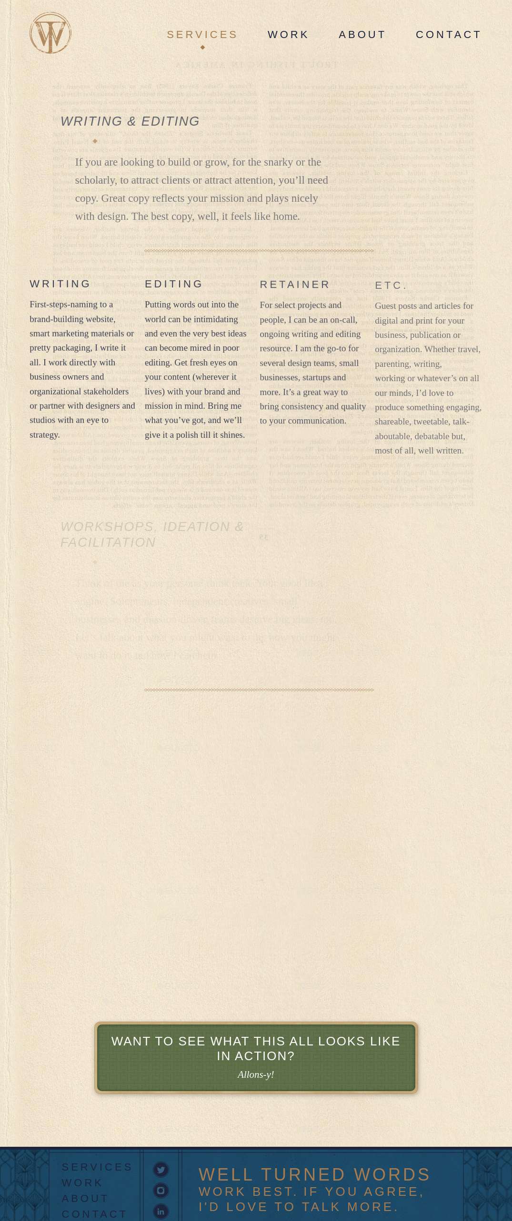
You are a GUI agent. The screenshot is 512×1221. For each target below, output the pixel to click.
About (363, 34)
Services (203, 34)
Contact (449, 34)
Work (289, 34)
